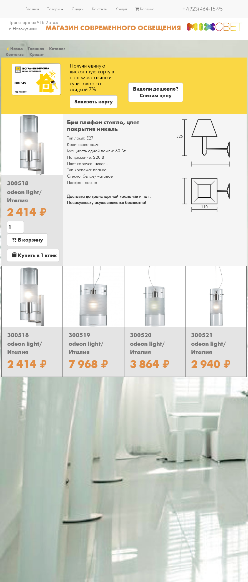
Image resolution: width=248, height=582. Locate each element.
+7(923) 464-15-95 (202, 9)
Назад (14, 48)
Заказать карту (93, 102)
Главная (32, 9)
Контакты (99, 9)
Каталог (57, 48)
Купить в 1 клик (34, 255)
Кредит (121, 9)
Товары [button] (55, 9)
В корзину (27, 240)
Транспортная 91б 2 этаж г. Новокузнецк (33, 25)
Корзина (145, 9)
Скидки (78, 9)
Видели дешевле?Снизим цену (155, 92)
